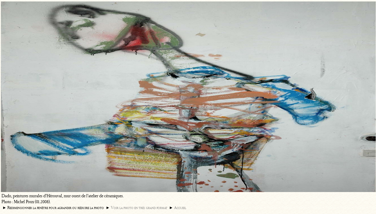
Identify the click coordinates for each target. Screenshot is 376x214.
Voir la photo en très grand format (139, 207)
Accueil (180, 207)
